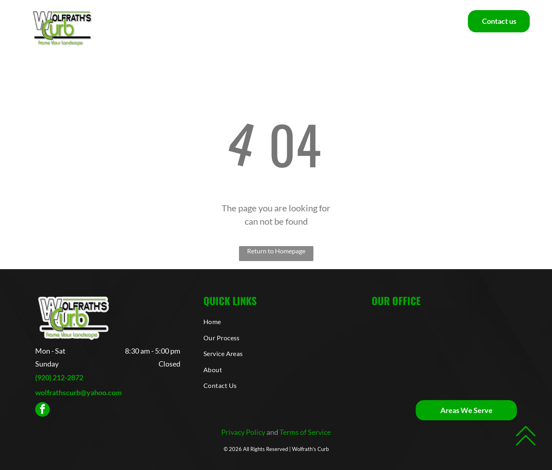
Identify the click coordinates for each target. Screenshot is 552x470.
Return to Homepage (276, 251)
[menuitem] (150, 27)
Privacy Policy (243, 432)
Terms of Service (305, 432)
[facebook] (42, 410)
